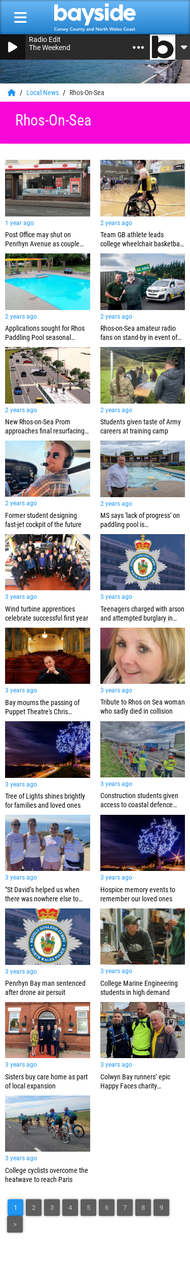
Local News (43, 93)
